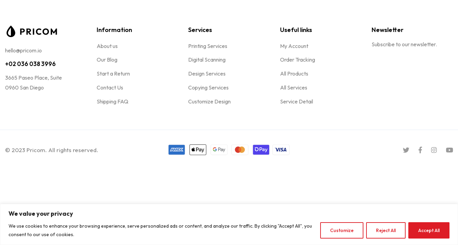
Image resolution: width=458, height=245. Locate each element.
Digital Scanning (207, 59)
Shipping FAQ (112, 101)
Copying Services (208, 87)
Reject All (386, 230)
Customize (342, 230)
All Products (294, 73)
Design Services (207, 73)
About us (107, 46)
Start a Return (113, 73)
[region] (229, 224)
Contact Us (110, 87)
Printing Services (207, 46)
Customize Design (209, 101)
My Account (294, 46)
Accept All (429, 230)
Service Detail (296, 101)
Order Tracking (297, 59)
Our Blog (107, 59)
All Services (293, 87)
